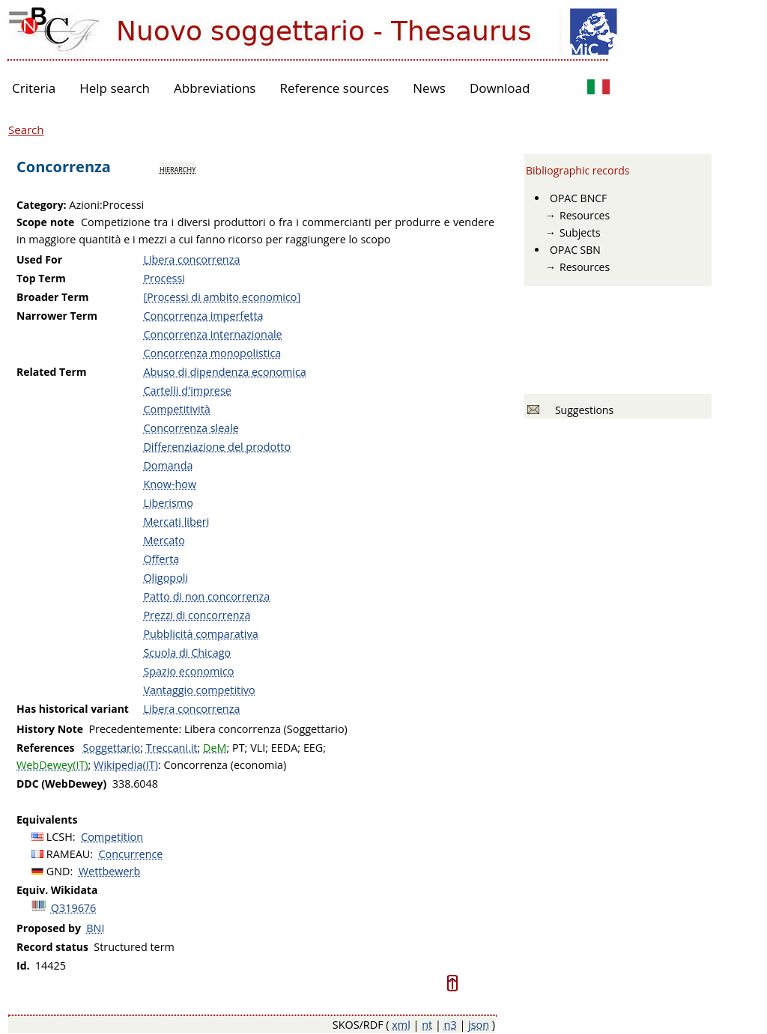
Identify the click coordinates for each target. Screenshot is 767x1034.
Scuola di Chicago (187, 652)
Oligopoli (165, 578)
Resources (585, 215)
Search (26, 129)
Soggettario (112, 747)
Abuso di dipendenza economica (224, 372)
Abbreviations (214, 88)
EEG (313, 747)
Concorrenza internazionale (212, 334)
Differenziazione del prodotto (217, 447)
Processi (164, 278)
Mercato (164, 540)
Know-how (169, 484)
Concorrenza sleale (191, 428)
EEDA (284, 747)
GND (58, 871)
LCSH (59, 837)
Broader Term (52, 297)
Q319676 (74, 908)
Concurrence (131, 854)
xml (401, 1025)
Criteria (33, 88)
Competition (112, 837)
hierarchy (177, 168)
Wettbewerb (109, 871)
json (478, 1025)
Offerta (161, 559)
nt (427, 1025)
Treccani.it (172, 747)
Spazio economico (188, 671)
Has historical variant (72, 709)
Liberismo (167, 503)
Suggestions (581, 410)
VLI (257, 747)
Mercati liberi (176, 521)
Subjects (580, 232)
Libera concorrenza (191, 259)
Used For (39, 259)
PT (238, 747)
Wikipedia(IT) (126, 765)
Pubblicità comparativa (200, 634)
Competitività (176, 409)
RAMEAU (68, 854)
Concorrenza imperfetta (203, 315)
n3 (450, 1025)
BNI (95, 928)
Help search (114, 88)
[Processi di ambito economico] (221, 297)
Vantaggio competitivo (199, 690)
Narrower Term (56, 315)
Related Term (51, 372)
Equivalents (46, 819)
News (429, 88)
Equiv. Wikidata (56, 890)
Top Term (41, 278)
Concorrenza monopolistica (212, 353)
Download (500, 88)
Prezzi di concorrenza (196, 615)
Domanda (167, 465)
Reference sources (334, 88)
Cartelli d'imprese (187, 390)
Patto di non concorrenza (206, 596)
